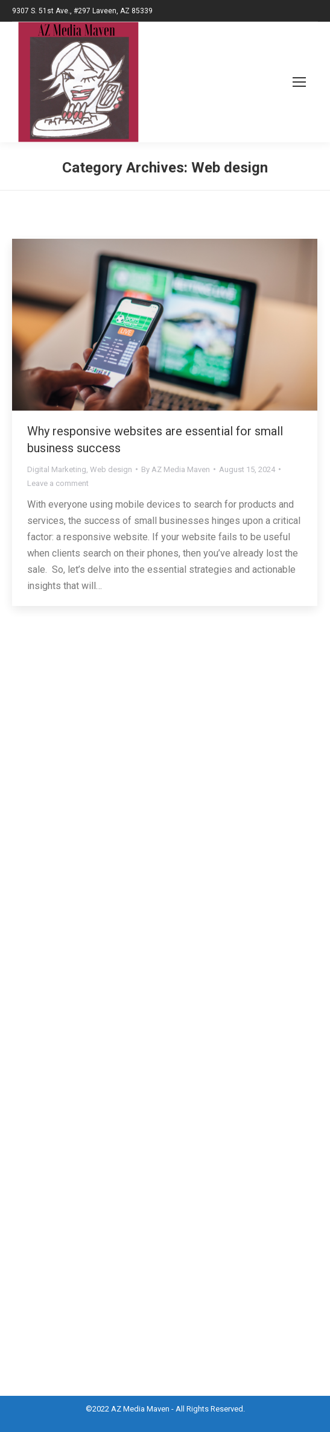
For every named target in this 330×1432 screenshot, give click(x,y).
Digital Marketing (56, 469)
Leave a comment (58, 483)
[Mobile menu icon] (285, 82)
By (175, 469)
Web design (111, 469)
